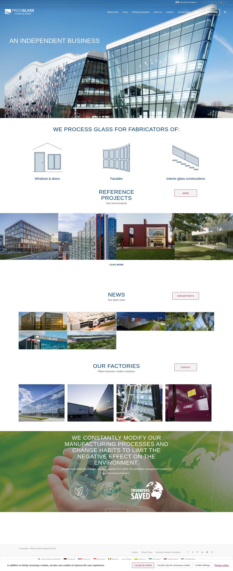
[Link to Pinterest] (211, 2)
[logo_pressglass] (20, 12)
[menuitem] (185, 2)
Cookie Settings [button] (202, 565)
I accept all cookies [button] (143, 565)
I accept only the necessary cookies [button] (173, 565)
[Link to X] (206, 2)
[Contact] (185, 367)
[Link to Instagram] (225, 2)
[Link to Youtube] (221, 2)
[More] (185, 193)
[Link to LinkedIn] (216, 2)
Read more (116, 512)
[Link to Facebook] (201, 2)
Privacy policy (221, 565)
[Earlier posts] (185, 296)
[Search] (225, 12)
